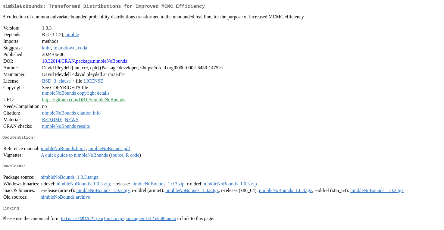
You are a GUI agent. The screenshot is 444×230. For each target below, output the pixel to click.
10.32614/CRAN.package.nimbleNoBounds (84, 62)
